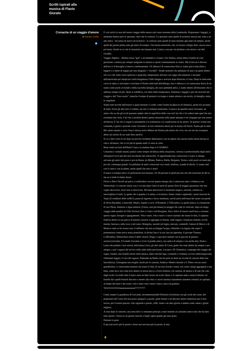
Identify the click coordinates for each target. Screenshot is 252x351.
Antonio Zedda (91, 36)
